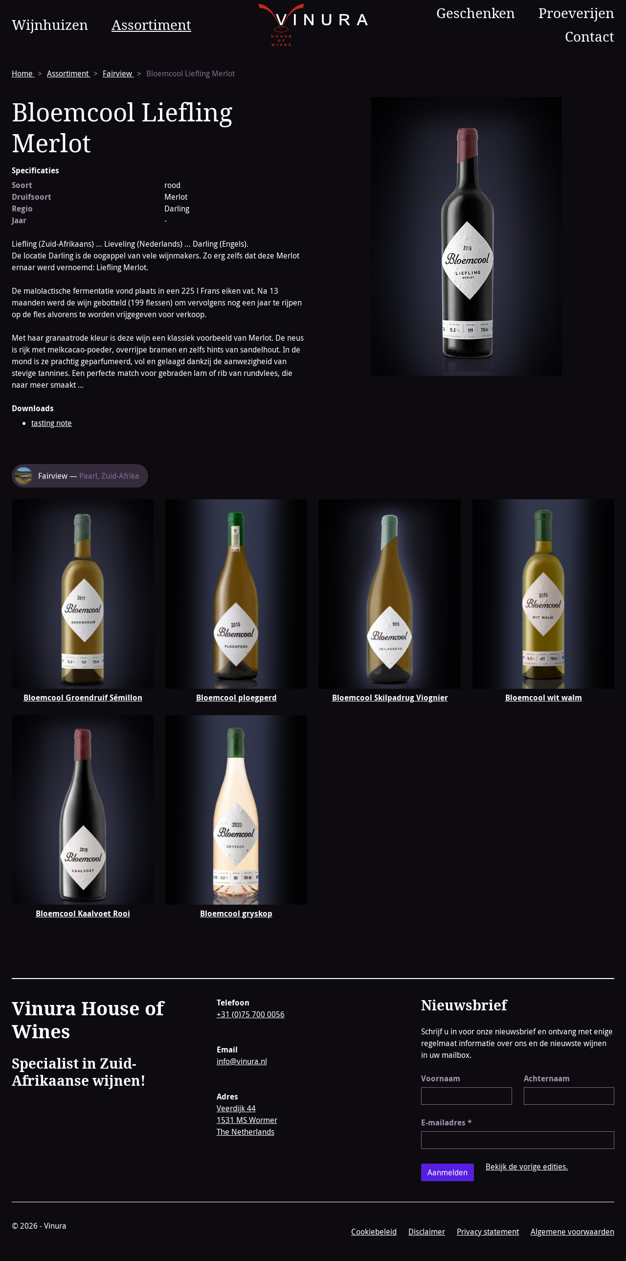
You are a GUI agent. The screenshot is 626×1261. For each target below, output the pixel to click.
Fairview (118, 73)
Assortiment (151, 24)
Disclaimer (426, 1231)
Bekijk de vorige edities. (527, 1166)
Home (23, 73)
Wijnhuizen (50, 24)
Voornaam (440, 1078)
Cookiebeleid (374, 1231)
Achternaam (547, 1078)
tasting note (51, 423)
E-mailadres (446, 1122)
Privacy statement (488, 1231)
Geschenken (475, 12)
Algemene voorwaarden (572, 1231)
